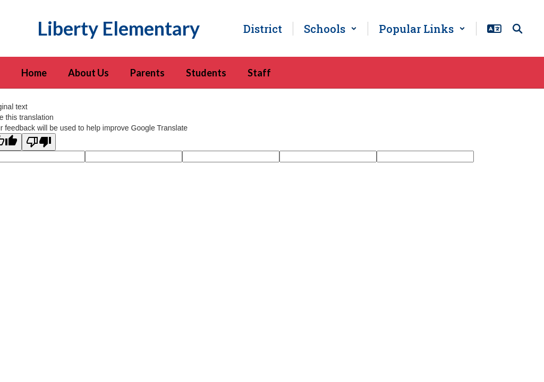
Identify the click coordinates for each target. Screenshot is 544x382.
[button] (330, 29)
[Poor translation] (39, 142)
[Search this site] (517, 28)
